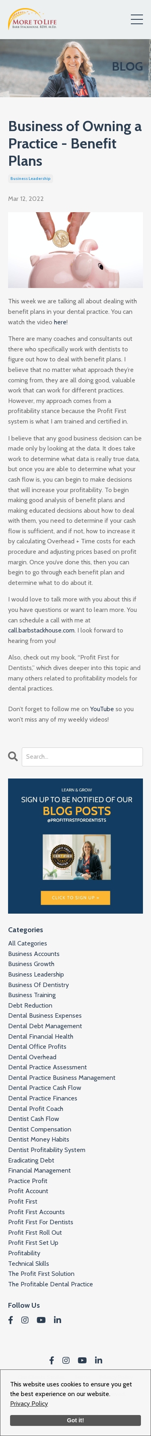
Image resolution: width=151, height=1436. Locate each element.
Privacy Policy (29, 1403)
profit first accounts (36, 1212)
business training (32, 995)
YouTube (102, 709)
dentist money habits (38, 1139)
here (60, 322)
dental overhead (32, 1057)
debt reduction (30, 1005)
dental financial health (40, 1036)
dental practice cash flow (44, 1088)
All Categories (27, 943)
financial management (39, 1170)
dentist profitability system (46, 1150)
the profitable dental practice (50, 1284)
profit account (28, 1191)
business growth (31, 964)
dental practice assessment (47, 1067)
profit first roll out (35, 1232)
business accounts (34, 954)
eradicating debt (31, 1160)
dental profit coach (35, 1108)
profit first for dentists (40, 1222)
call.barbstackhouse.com (41, 630)
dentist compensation (39, 1129)
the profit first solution (41, 1273)
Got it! (75, 1420)
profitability (24, 1253)
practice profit (28, 1181)
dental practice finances (42, 1098)
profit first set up (33, 1242)
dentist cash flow (33, 1119)
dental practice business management (62, 1077)
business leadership (30, 178)
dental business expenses (45, 1015)
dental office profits (37, 1046)
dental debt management (45, 1026)
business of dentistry (38, 985)
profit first (22, 1201)
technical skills (28, 1263)
